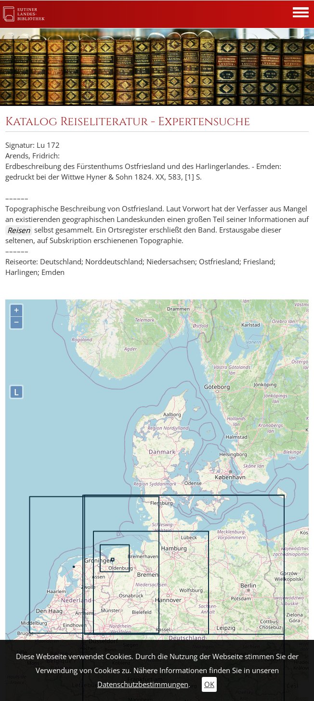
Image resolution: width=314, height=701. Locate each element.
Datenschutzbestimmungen (142, 684)
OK (209, 684)
